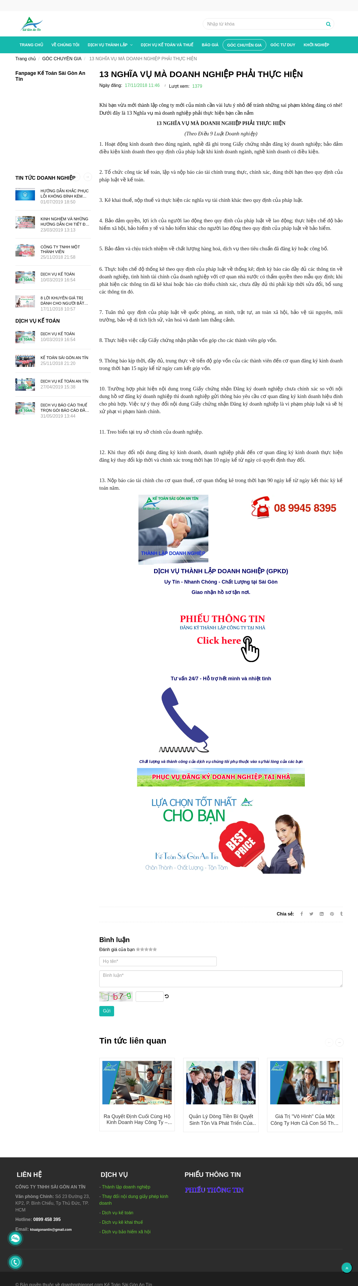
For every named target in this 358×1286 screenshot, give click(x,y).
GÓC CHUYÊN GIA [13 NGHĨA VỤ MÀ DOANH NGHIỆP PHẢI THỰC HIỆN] (244, 45)
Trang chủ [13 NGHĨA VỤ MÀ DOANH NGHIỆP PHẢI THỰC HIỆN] (31, 45)
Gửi (106, 1011)
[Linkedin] (322, 914)
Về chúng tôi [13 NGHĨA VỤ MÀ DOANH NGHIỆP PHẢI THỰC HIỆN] (65, 45)
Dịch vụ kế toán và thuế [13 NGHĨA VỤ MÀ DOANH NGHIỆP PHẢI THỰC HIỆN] (167, 45)
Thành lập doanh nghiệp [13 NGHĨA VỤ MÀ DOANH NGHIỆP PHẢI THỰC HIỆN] (126, 1187)
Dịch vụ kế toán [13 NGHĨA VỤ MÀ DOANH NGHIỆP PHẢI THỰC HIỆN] (117, 1212)
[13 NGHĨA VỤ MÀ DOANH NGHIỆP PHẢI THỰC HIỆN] (173, 529)
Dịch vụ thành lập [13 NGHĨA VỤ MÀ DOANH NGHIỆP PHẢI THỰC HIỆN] (108, 45)
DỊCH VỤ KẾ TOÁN (58, 274)
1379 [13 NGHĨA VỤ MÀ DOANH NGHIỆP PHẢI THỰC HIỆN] (197, 86)
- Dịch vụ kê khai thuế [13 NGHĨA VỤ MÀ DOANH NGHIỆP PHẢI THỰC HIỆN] (121, 1222)
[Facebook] (301, 914)
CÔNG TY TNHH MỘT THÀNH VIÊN (60, 249)
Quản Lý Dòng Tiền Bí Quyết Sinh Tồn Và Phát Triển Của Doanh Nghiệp (221, 1123)
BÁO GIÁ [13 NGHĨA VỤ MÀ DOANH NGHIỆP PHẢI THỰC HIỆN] (210, 45)
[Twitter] (311, 914)
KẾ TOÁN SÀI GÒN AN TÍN (64, 357)
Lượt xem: (179, 86)
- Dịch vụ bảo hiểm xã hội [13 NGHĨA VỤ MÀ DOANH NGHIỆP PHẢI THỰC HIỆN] (124, 1231)
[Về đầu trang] (346, 1267)
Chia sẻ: (285, 914)
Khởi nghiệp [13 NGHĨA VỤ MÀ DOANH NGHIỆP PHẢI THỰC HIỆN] (316, 45)
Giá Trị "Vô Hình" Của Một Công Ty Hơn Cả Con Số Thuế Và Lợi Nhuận (304, 1123)
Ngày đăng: (110, 85)
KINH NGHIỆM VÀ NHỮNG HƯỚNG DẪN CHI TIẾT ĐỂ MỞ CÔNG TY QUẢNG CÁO (66, 224)
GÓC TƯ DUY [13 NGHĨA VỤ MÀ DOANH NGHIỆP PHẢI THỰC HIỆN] (282, 45)
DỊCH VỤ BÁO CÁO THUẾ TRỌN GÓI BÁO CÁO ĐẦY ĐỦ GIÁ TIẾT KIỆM (64, 410)
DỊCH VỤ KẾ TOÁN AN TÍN (64, 381)
